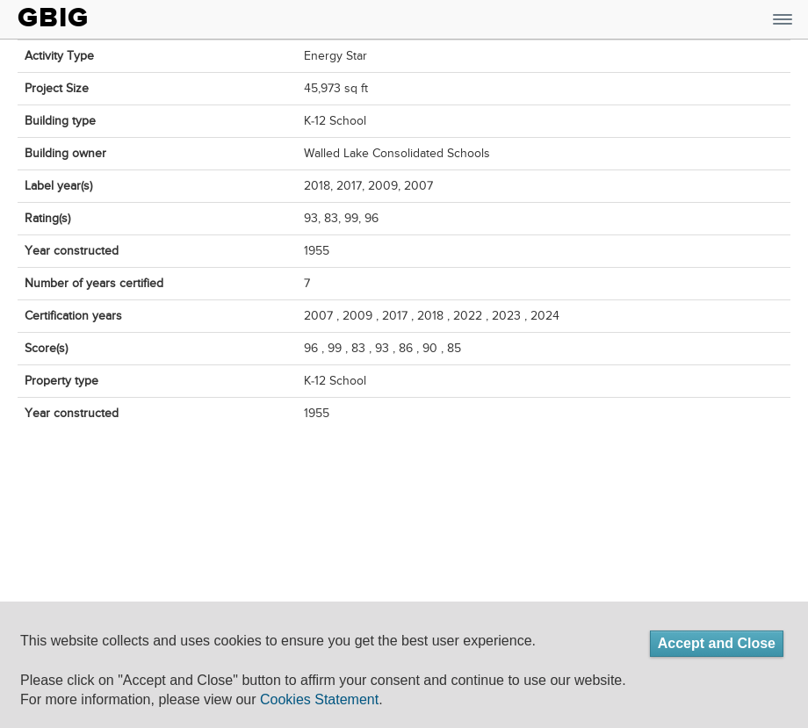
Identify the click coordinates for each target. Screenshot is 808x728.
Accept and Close (717, 643)
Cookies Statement (319, 699)
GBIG (53, 17)
